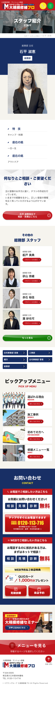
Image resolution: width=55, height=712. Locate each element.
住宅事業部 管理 (38, 367)
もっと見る (27, 342)
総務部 (8, 375)
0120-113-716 (31, 534)
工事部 (33, 359)
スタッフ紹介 (33, 36)
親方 (6, 367)
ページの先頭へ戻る (47, 678)
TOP (22, 36)
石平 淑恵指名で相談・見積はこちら (27, 217)
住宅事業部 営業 (13, 359)
